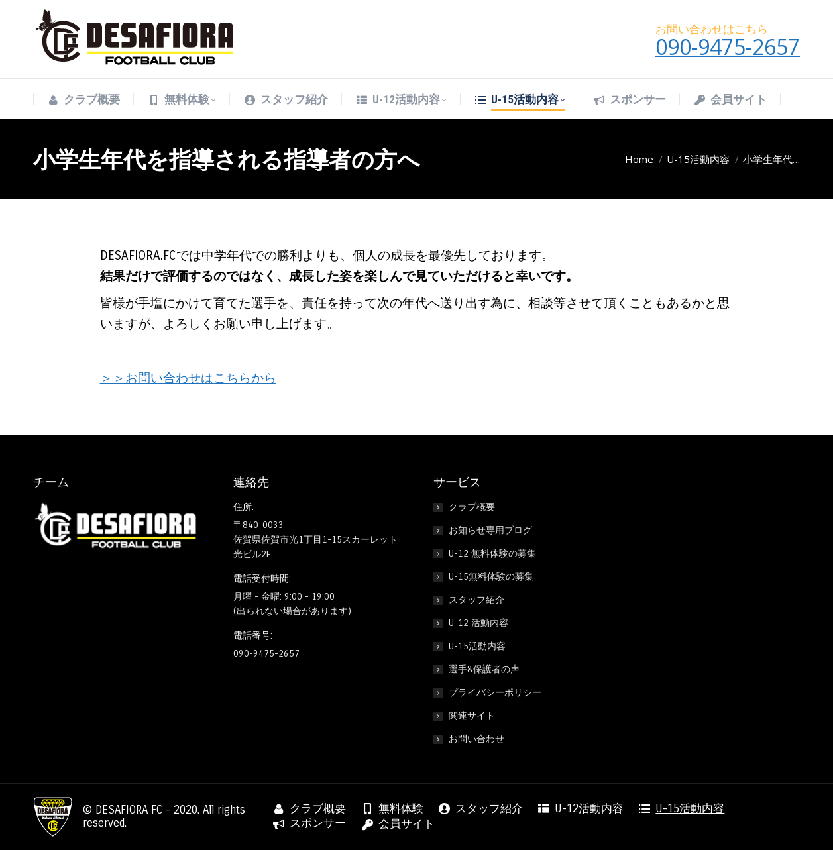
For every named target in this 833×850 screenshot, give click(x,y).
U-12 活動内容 (478, 623)
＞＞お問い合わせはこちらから (188, 378)
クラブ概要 (472, 507)
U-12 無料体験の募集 (492, 553)
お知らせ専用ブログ (490, 530)
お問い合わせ (476, 739)
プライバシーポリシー (495, 692)
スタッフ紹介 (476, 600)
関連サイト (472, 715)
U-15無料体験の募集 (491, 576)
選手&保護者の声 (484, 669)
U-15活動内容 (477, 646)
